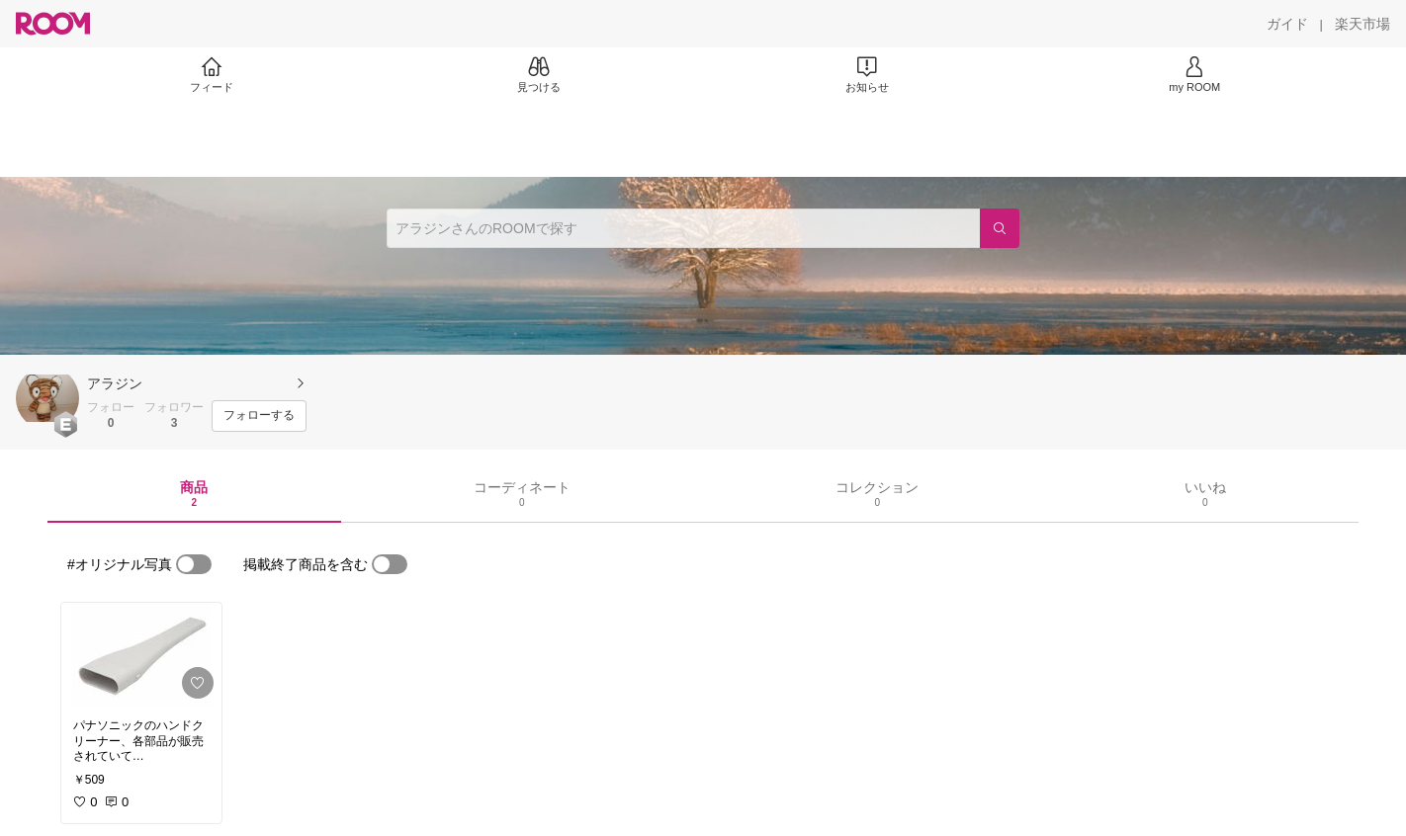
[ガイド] (1287, 24)
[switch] (194, 564)
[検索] (999, 228)
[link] (141, 655)
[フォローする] (259, 416)
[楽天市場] (1362, 24)
